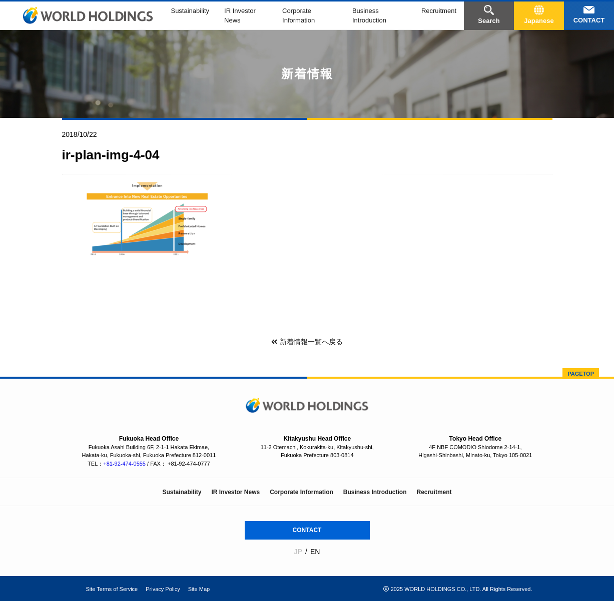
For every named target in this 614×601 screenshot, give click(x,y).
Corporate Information (301, 492)
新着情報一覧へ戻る (306, 342)
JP (298, 552)
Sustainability (190, 10)
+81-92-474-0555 (124, 464)
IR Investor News (235, 492)
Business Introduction (375, 492)
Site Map (199, 589)
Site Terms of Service (112, 589)
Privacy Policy (163, 589)
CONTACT (307, 530)
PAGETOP (580, 374)
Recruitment (438, 10)
